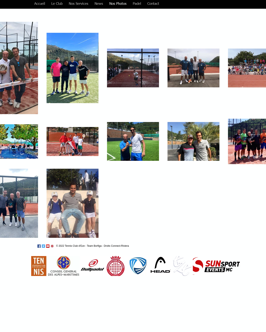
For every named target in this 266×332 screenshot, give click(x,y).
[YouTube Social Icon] (47, 246)
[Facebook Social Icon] (39, 246)
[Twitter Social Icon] (43, 246)
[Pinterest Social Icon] (52, 246)
